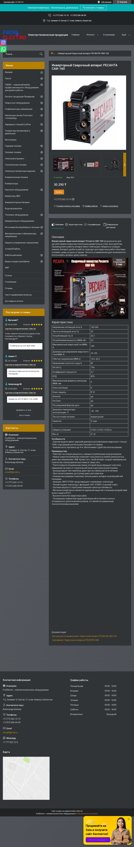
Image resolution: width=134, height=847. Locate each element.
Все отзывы (24, 415)
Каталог (91, 35)
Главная (75, 35)
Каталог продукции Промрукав (19, 96)
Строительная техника (15, 165)
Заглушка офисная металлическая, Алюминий (23, 372)
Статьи (8, 275)
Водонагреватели (13, 208)
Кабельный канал (13, 255)
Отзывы (8, 288)
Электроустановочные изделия (20, 171)
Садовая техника (13, 146)
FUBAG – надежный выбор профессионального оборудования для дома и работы (22, 87)
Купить (59, 192)
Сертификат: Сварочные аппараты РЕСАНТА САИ (75, 640)
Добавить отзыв (23, 410)
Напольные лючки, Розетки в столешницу (18, 116)
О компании (109, 35)
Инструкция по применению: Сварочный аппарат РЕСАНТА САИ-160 (84, 636)
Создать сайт (9, 2)
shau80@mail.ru (12, 472)
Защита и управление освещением (21, 243)
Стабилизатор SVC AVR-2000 (22, 346)
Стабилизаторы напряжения (18, 109)
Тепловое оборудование (16, 215)
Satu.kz (80, 811)
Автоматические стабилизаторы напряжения (20, 235)
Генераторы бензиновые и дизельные (17, 132)
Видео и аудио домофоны (17, 261)
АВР (7, 267)
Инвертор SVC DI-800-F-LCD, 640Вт (23, 399)
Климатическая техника (16, 177)
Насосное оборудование (16, 190)
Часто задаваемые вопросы (18, 295)
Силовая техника (13, 152)
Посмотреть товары (93, 7)
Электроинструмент (14, 158)
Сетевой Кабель (12, 249)
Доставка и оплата (14, 301)
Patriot (8, 78)
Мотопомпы (10, 140)
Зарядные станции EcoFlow (18, 124)
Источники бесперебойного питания (22, 227)
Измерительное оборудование (19, 221)
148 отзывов (106, 2)
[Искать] (41, 54)
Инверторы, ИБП (12, 196)
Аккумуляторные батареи (17, 202)
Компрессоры (11, 183)
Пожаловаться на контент (87, 814)
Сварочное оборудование (17, 103)
